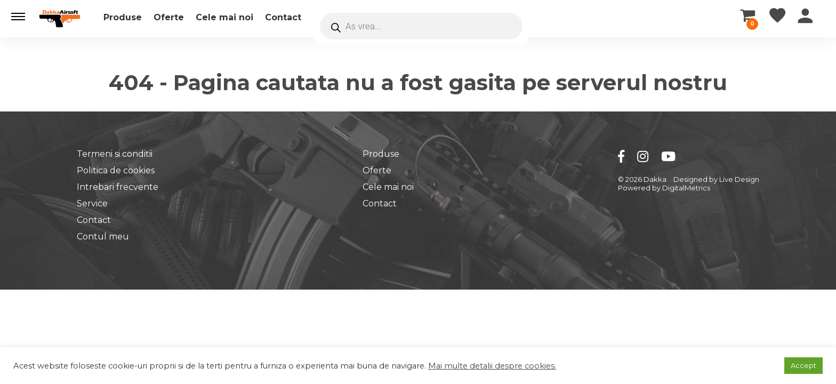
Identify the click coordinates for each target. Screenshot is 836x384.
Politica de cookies (116, 170)
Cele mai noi (224, 17)
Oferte (169, 17)
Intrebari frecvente (117, 187)
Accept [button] (803, 365)
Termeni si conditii (114, 154)
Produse (122, 17)
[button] (18, 17)
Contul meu (103, 236)
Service (92, 203)
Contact (283, 17)
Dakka (655, 179)
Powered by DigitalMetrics (664, 187)
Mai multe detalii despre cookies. (492, 366)
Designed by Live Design (716, 179)
